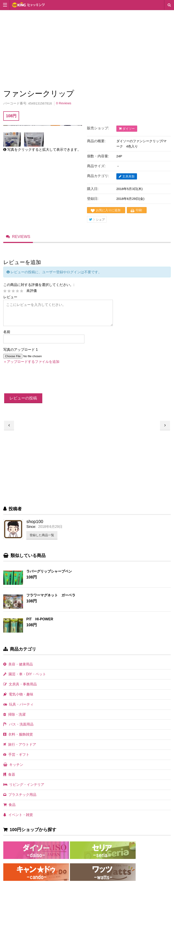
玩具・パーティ (18, 704)
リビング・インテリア (23, 784)
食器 (9, 774)
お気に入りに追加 (108, 210)
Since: (31, 527)
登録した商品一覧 (42, 535)
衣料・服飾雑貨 (18, 734)
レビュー (10, 297)
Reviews (21, 236)
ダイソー (127, 128)
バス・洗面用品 (18, 724)
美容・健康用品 (18, 664)
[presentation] (36, 379)
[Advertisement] (87, 48)
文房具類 (127, 176)
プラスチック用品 (19, 794)
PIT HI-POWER (39, 619)
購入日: (92, 189)
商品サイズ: (96, 166)
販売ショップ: (98, 128)
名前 (6, 332)
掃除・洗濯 (14, 714)
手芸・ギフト (16, 754)
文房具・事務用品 (20, 684)
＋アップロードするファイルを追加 (31, 362)
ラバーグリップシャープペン (49, 571)
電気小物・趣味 (18, 694)
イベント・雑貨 (18, 815)
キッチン (13, 764)
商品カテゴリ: (98, 176)
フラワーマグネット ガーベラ (50, 595)
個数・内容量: (98, 156)
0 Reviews (63, 103)
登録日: (92, 198)
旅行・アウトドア (19, 744)
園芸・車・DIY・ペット (24, 674)
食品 (9, 805)
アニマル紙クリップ (165, 425)
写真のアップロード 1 (20, 349)
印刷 (139, 210)
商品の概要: (96, 141)
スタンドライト (9, 425)
